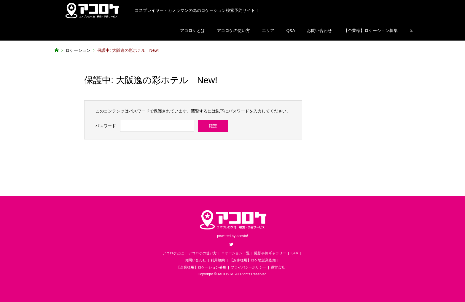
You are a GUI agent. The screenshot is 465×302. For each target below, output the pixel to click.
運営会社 (278, 267)
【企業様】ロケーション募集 (371, 30)
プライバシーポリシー (248, 267)
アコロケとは (192, 30)
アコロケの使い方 (233, 30)
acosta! (242, 236)
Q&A (290, 30)
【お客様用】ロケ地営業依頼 (253, 260)
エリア (268, 30)
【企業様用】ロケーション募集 (201, 267)
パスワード (105, 125)
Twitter (231, 244)
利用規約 (218, 260)
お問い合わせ (319, 30)
